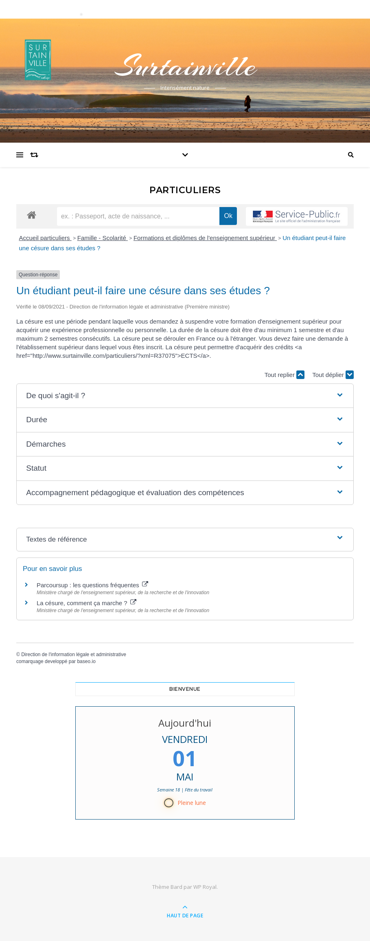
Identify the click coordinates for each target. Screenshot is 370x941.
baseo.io (86, 661)
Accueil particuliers (45, 237)
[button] (185, 396)
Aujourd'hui (185, 722)
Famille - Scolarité (102, 237)
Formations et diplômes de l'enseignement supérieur (205, 237)
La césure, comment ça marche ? (86, 602)
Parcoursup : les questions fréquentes (92, 585)
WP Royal (205, 886)
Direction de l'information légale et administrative (73, 654)
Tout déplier (333, 374)
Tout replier (284, 374)
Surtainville (185, 66)
